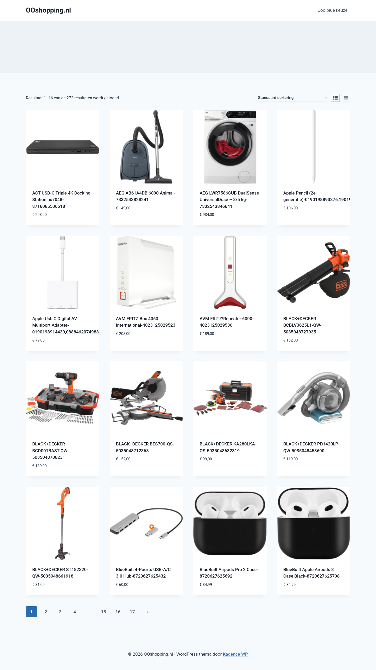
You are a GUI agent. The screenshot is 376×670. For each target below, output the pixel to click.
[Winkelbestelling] (293, 98)
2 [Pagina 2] (46, 611)
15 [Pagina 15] (103, 611)
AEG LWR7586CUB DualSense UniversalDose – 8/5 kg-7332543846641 (229, 199)
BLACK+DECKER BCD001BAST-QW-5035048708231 (50, 450)
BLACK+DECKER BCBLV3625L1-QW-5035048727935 (302, 325)
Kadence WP (235, 654)
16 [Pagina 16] (117, 611)
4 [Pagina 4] (74, 611)
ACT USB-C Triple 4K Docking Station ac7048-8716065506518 (61, 199)
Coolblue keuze (333, 10)
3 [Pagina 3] (60, 611)
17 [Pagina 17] (132, 611)
